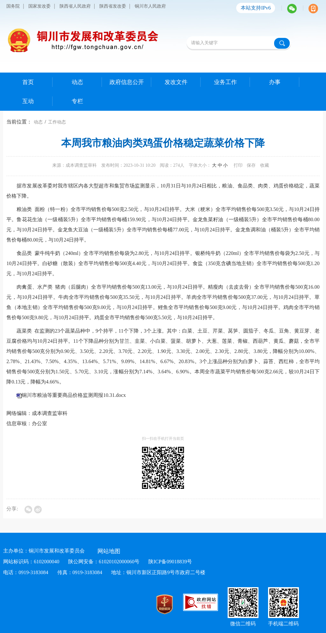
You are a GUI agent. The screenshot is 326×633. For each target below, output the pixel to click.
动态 (38, 122)
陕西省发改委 (112, 6)
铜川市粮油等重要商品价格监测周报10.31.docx (74, 395)
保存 (251, 165)
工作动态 (57, 122)
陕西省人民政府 (75, 6)
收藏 (264, 165)
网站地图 (108, 551)
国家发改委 (39, 6)
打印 (238, 165)
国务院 (13, 6)
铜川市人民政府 (150, 6)
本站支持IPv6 (256, 8)
